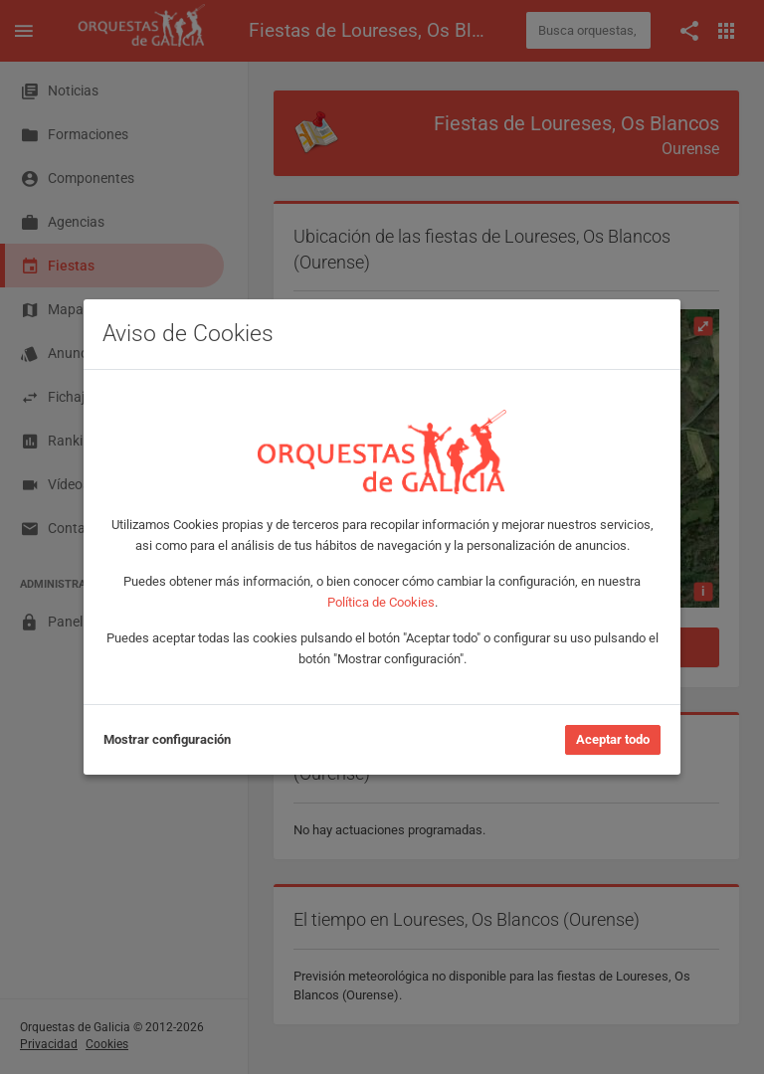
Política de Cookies (381, 602)
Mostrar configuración (167, 739)
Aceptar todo (613, 739)
